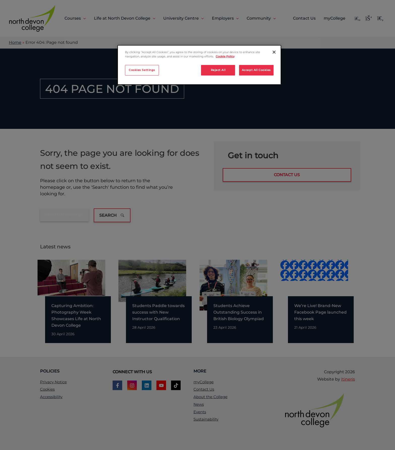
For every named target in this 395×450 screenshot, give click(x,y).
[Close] (274, 52)
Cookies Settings (142, 70)
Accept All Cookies (256, 70)
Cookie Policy (225, 56)
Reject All (218, 70)
